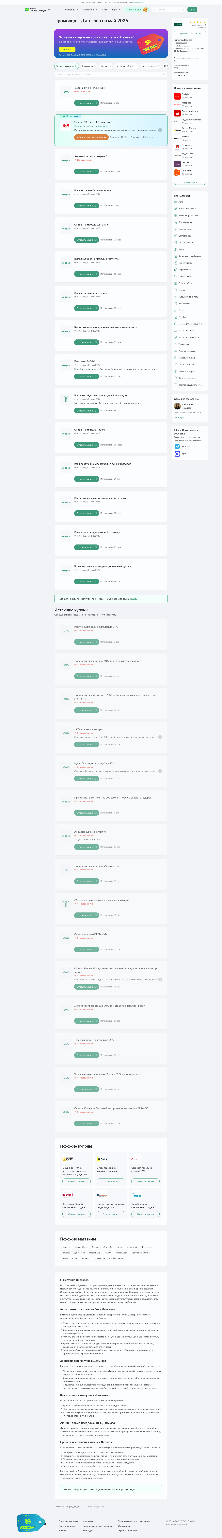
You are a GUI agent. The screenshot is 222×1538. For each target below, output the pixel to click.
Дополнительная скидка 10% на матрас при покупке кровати (110, 1005)
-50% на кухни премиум (88, 729)
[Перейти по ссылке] (111, 43)
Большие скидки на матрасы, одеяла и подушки (102, 566)
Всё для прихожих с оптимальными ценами (100, 497)
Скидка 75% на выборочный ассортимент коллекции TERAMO (111, 1108)
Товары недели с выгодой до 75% (94, 1039)
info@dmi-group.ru (183, 46)
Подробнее (138, 2)
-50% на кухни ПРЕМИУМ (89, 87)
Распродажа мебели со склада (92, 190)
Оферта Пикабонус (128, 1530)
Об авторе (178, 417)
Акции (116, 9)
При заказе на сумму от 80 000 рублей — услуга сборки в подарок (112, 797)
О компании (124, 1525)
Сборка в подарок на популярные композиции (101, 900)
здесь (134, 598)
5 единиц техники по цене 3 (90, 156)
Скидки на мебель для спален (92, 224)
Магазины (72, 9)
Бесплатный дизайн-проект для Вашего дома (101, 395)
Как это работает (68, 1525)
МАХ (180, 453)
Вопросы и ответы (68, 1521)
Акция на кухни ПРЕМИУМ (90, 831)
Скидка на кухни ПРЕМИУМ (90, 934)
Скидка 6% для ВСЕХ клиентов (92, 121)
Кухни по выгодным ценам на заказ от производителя (105, 327)
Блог (104, 9)
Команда (87, 1530)
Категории (91, 9)
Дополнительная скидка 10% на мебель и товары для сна (108, 660)
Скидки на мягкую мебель (90, 429)
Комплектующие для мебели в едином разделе (102, 463)
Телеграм (182, 446)
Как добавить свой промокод (98, 1525)
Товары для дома (73, 1506)
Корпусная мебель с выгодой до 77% (96, 626)
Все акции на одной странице (91, 292)
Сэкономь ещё (137, 9)
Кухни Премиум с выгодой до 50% (94, 763)
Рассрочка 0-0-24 (84, 361)
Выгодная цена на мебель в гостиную (96, 258)
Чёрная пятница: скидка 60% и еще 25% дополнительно (107, 1074)
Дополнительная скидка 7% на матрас (97, 865)
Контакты (88, 1521)
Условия (63, 1530)
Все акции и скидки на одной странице (97, 532)
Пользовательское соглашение (134, 1521)
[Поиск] (183, 9)
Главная (58, 1506)
